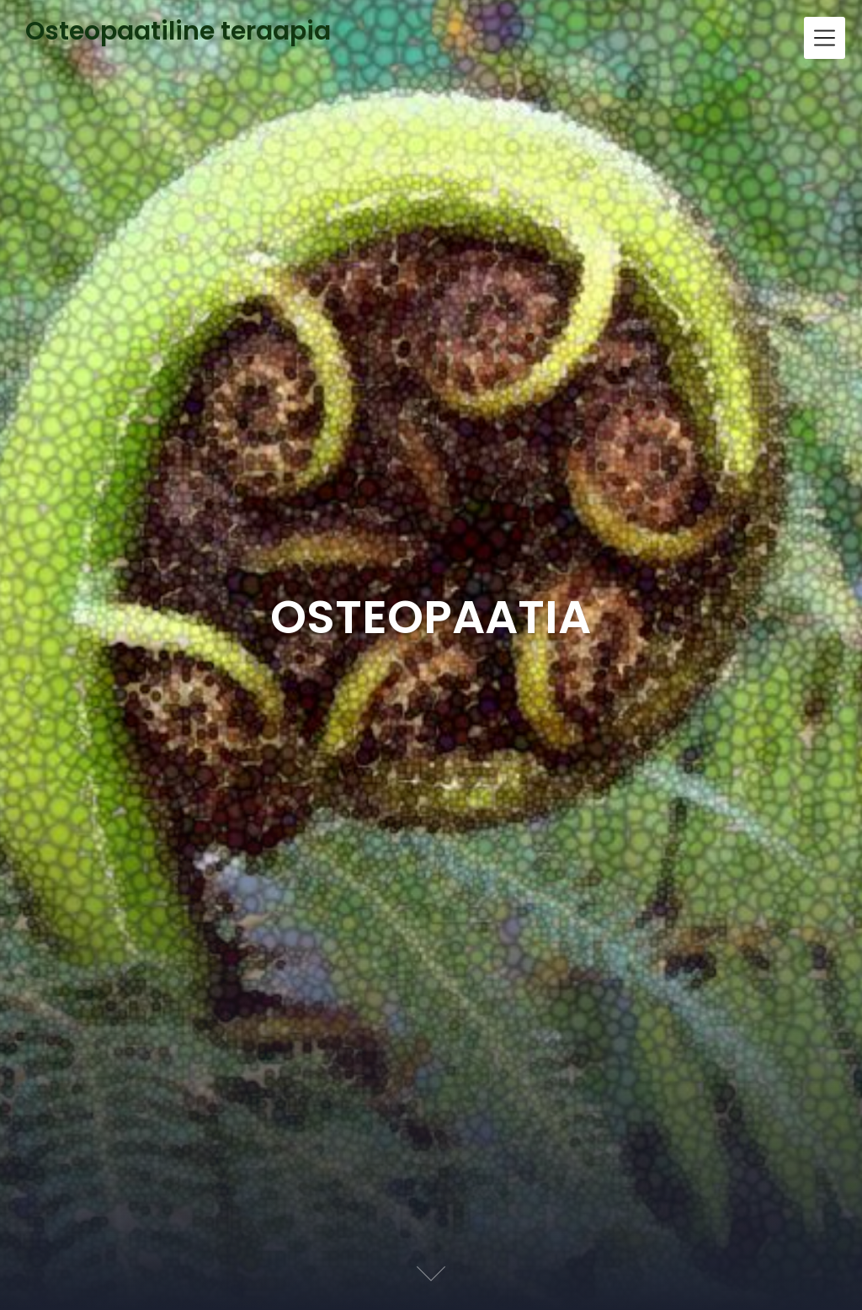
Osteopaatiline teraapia (178, 32)
